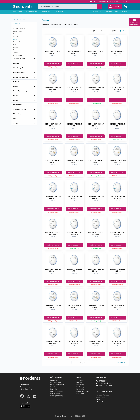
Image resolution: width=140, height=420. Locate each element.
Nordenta (45, 25)
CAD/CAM (66, 25)
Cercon (75, 25)
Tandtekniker (56, 25)
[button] (115, 6)
